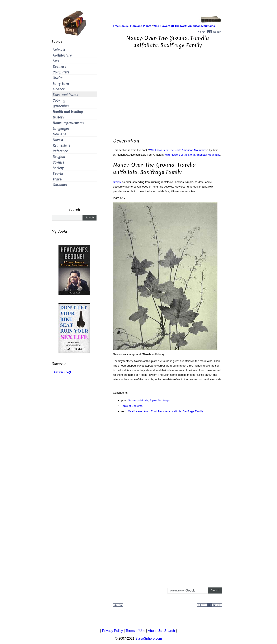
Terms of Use (135, 631)
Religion (59, 157)
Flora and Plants (65, 95)
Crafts (57, 78)
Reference (60, 151)
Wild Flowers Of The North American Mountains (177, 150)
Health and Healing (68, 112)
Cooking (59, 100)
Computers (61, 72)
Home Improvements (68, 123)
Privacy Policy (112, 631)
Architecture (62, 55)
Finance (59, 89)
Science (58, 162)
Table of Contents (131, 405)
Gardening (61, 106)
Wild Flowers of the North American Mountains (192, 154)
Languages (61, 128)
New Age (59, 134)
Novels (58, 140)
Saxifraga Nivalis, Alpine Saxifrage (148, 400)
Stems (117, 182)
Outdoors (60, 185)
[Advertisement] (167, 91)
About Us (155, 631)
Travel (57, 179)
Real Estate (61, 145)
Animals (59, 50)
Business (59, 66)
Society (58, 168)
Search (169, 631)
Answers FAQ (62, 372)
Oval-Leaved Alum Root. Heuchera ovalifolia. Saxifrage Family (165, 411)
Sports (58, 173)
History (58, 117)
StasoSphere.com (148, 638)
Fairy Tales (61, 83)
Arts (56, 61)
